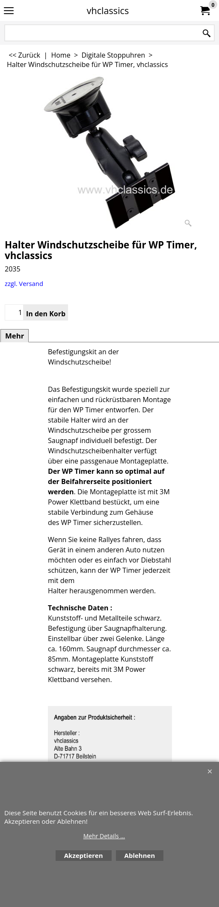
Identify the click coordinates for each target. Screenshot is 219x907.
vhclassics (108, 10)
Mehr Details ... (104, 836)
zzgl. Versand (24, 283)
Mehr (14, 336)
